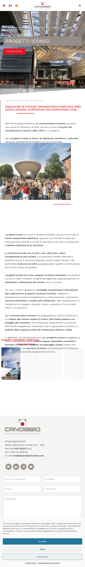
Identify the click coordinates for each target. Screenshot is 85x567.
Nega (42, 549)
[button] (5, 363)
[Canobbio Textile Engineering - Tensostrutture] (42, 5)
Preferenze (42, 557)
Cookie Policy (30, 563)
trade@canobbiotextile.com (28, 455)
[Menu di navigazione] (80, 5)
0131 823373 (20, 448)
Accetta (42, 541)
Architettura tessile (24, 101)
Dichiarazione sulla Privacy (49, 563)
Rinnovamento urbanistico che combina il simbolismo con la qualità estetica (43, 28)
